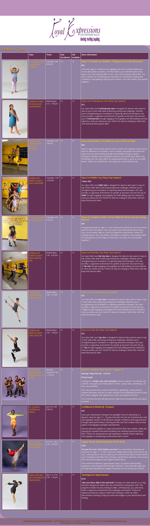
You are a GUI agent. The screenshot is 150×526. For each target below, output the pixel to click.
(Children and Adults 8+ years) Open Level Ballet (36, 180)
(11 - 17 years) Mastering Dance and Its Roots (36, 444)
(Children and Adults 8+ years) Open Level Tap (35, 332)
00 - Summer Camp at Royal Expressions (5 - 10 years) (36, 374)
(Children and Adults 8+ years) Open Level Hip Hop (35, 256)
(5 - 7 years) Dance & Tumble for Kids (37, 218)
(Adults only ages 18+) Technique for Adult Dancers (37, 477)
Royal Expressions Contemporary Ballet (38, 521)
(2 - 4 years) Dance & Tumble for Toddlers (37, 64)
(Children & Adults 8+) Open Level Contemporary (36, 103)
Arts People (86, 523)
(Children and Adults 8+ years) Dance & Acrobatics (35, 145)
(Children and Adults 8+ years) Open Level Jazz (35, 294)
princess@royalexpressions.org (115, 521)
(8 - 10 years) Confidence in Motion (34, 409)
